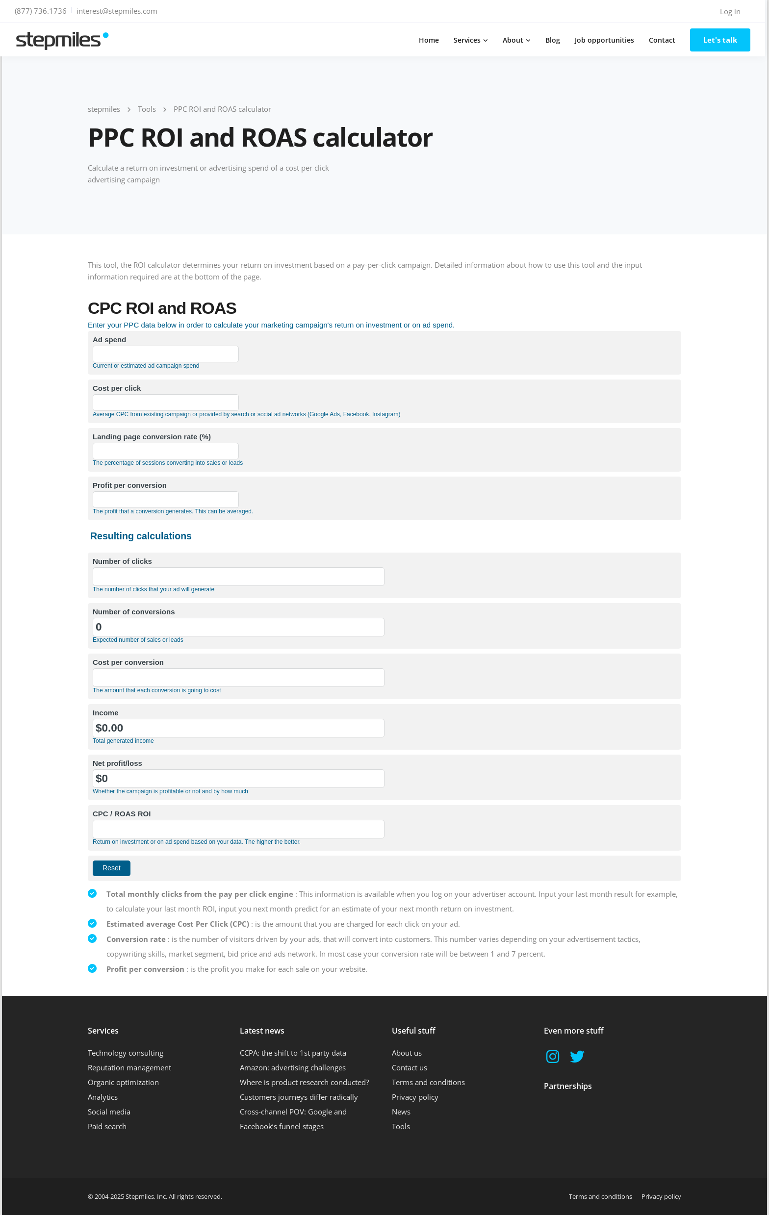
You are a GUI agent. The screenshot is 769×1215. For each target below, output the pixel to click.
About (515, 40)
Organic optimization (123, 1082)
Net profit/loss (117, 763)
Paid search (107, 1126)
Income (106, 713)
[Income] (238, 728)
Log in (732, 11)
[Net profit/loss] (238, 778)
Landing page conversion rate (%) (152, 436)
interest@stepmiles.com (118, 11)
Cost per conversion (128, 662)
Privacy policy (415, 1097)
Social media (109, 1111)
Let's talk (722, 40)
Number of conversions (134, 612)
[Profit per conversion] (166, 499)
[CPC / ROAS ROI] (238, 829)
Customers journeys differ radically (299, 1097)
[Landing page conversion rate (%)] (166, 451)
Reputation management (129, 1067)
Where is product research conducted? (304, 1082)
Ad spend (109, 339)
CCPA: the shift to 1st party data (293, 1053)
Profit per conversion (130, 485)
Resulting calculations (141, 536)
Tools (401, 1126)
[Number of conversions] (238, 627)
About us (407, 1053)
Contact (664, 40)
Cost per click (117, 388)
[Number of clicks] (238, 576)
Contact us (409, 1067)
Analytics (103, 1097)
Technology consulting (125, 1053)
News (401, 1111)
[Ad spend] (166, 354)
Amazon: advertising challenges (293, 1067)
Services (469, 40)
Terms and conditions (428, 1082)
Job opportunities (606, 40)
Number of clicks (122, 561)
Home (431, 40)
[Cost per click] (166, 402)
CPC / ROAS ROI (122, 814)
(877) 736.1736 (43, 11)
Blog (554, 40)
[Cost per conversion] (238, 677)
